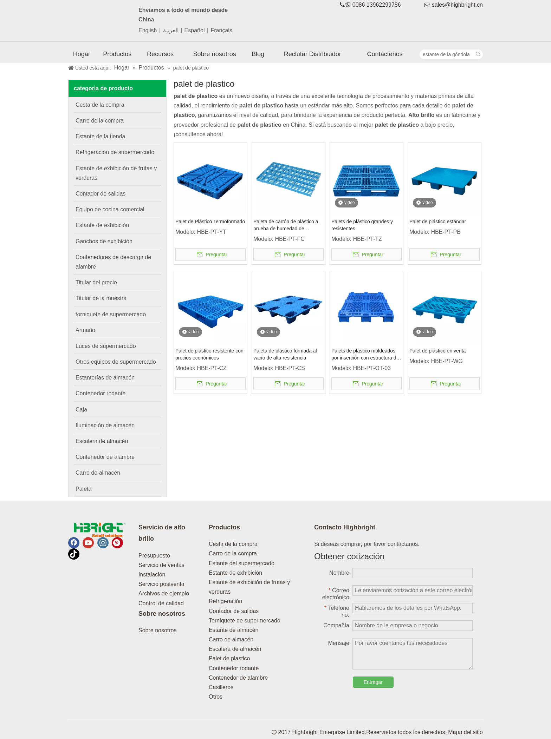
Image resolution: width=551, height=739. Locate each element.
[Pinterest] (117, 542)
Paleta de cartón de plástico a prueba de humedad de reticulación (285, 225)
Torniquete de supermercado (244, 620)
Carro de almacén (231, 639)
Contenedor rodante (234, 668)
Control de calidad (161, 603)
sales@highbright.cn (457, 5)
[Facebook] (73, 542)
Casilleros (221, 687)
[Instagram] (103, 542)
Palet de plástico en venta (437, 351)
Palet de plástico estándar (437, 221)
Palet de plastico (229, 658)
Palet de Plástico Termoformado (210, 221)
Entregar (373, 682)
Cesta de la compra (233, 544)
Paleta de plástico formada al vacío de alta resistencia (285, 354)
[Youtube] (88, 542)
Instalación (152, 575)
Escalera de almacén (235, 649)
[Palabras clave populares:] (477, 54)
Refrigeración (225, 601)
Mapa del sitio (465, 732)
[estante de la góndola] (446, 54)
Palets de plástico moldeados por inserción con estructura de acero (365, 354)
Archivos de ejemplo (163, 593)
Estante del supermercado (241, 563)
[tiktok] (73, 554)
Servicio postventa (161, 584)
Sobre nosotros (157, 630)
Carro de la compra (233, 553)
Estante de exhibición (235, 573)
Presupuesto (154, 556)
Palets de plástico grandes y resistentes (362, 225)
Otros (215, 697)
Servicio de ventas (161, 565)
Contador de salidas (234, 611)
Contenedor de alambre (238, 678)
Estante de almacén (233, 630)
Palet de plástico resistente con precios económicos (209, 354)
